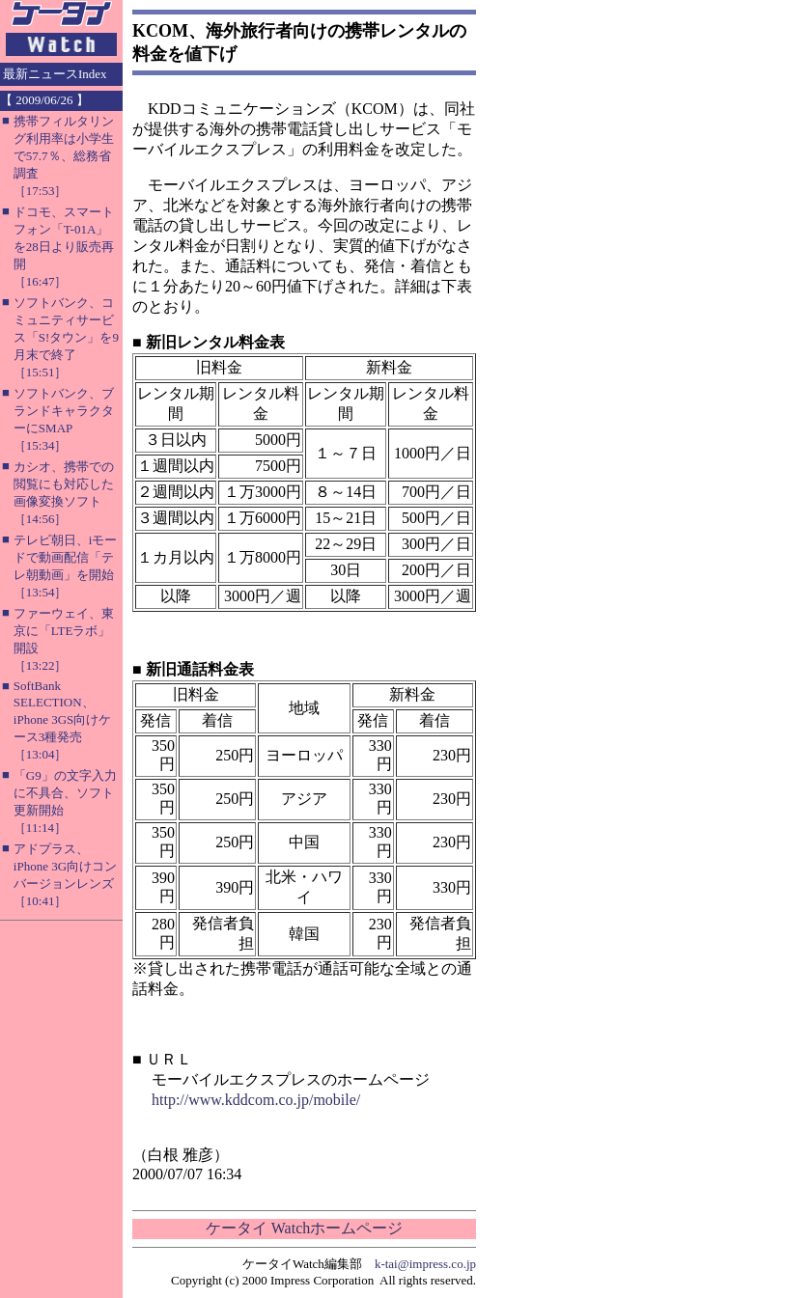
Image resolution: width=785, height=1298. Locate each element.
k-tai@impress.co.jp (425, 1264)
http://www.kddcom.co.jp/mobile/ (256, 1099)
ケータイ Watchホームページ (304, 1228)
